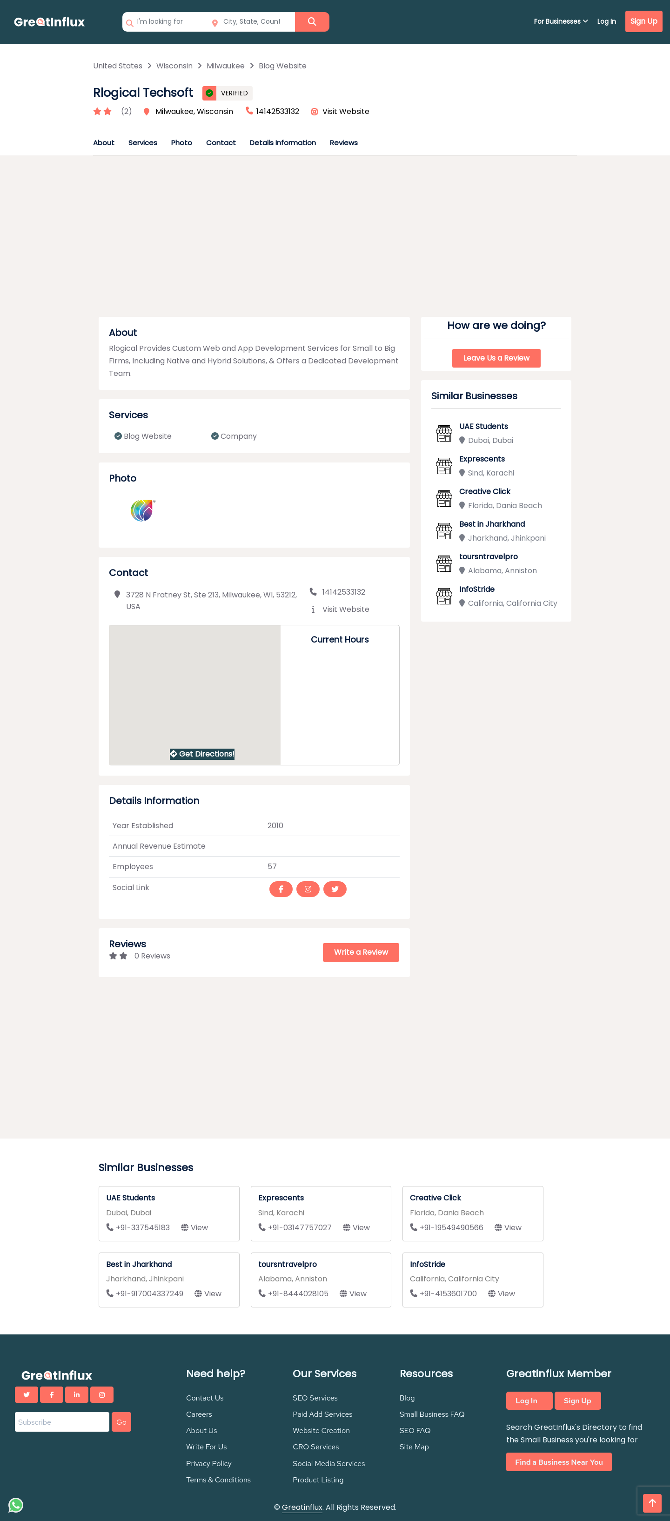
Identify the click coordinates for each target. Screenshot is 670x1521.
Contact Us (205, 1398)
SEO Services (315, 1398)
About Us (201, 1430)
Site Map (414, 1447)
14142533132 (337, 592)
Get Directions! (202, 754)
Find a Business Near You (559, 1462)
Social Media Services (329, 1463)
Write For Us (206, 1447)
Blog (407, 1398)
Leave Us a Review (496, 358)
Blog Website (283, 65)
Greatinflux (302, 1507)
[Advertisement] (335, 239)
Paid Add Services (322, 1414)
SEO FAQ (415, 1430)
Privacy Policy (209, 1463)
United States (117, 65)
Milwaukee (226, 65)
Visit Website (345, 111)
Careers (199, 1414)
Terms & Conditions (218, 1480)
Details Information (283, 142)
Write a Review (361, 952)
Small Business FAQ (432, 1414)
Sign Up (643, 21)
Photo (181, 142)
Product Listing (318, 1480)
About (103, 142)
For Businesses (561, 21)
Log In (606, 21)
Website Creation (321, 1430)
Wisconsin (174, 65)
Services (142, 142)
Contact (221, 142)
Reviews (344, 142)
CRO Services (316, 1447)
